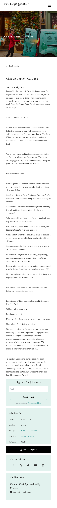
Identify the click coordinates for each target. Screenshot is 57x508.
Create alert (28, 397)
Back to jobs (14, 66)
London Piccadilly (27, 436)
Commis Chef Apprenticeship (25, 484)
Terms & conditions (34, 403)
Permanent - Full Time (29, 431)
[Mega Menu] (49, 6)
